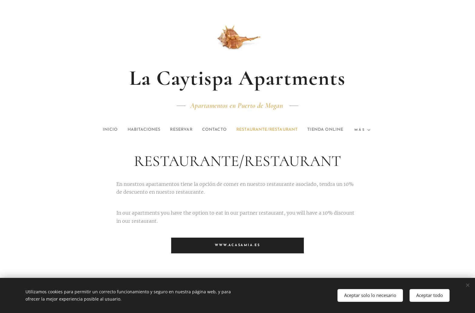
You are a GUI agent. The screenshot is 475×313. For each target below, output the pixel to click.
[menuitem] (122, 129)
